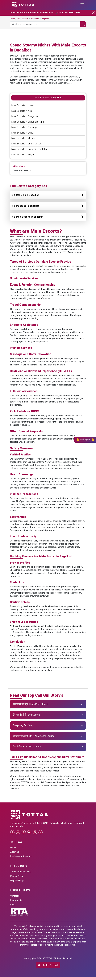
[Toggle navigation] (82, 5)
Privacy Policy (16, 876)
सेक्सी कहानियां (85, 439)
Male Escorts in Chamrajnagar (26, 143)
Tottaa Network (48, 965)
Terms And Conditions (20, 871)
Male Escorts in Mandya (23, 138)
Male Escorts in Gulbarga (24, 127)
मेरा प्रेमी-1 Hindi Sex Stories (27, 746)
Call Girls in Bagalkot (25, 195)
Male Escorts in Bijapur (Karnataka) (29, 149)
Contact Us (15, 896)
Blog (12, 905)
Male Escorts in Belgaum (24, 154)
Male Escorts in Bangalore (24, 116)
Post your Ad (16, 900)
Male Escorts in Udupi (22, 132)
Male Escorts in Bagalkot (27, 217)
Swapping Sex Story (23, 725)
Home (13, 847)
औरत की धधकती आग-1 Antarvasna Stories (33, 736)
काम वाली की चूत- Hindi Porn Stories (30, 704)
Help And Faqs (17, 880)
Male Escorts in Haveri (22, 105)
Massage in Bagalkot (25, 206)
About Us (14, 852)
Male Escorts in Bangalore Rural (27, 121)
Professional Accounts (21, 856)
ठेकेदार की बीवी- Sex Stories (26, 714)
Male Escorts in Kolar (22, 110)
